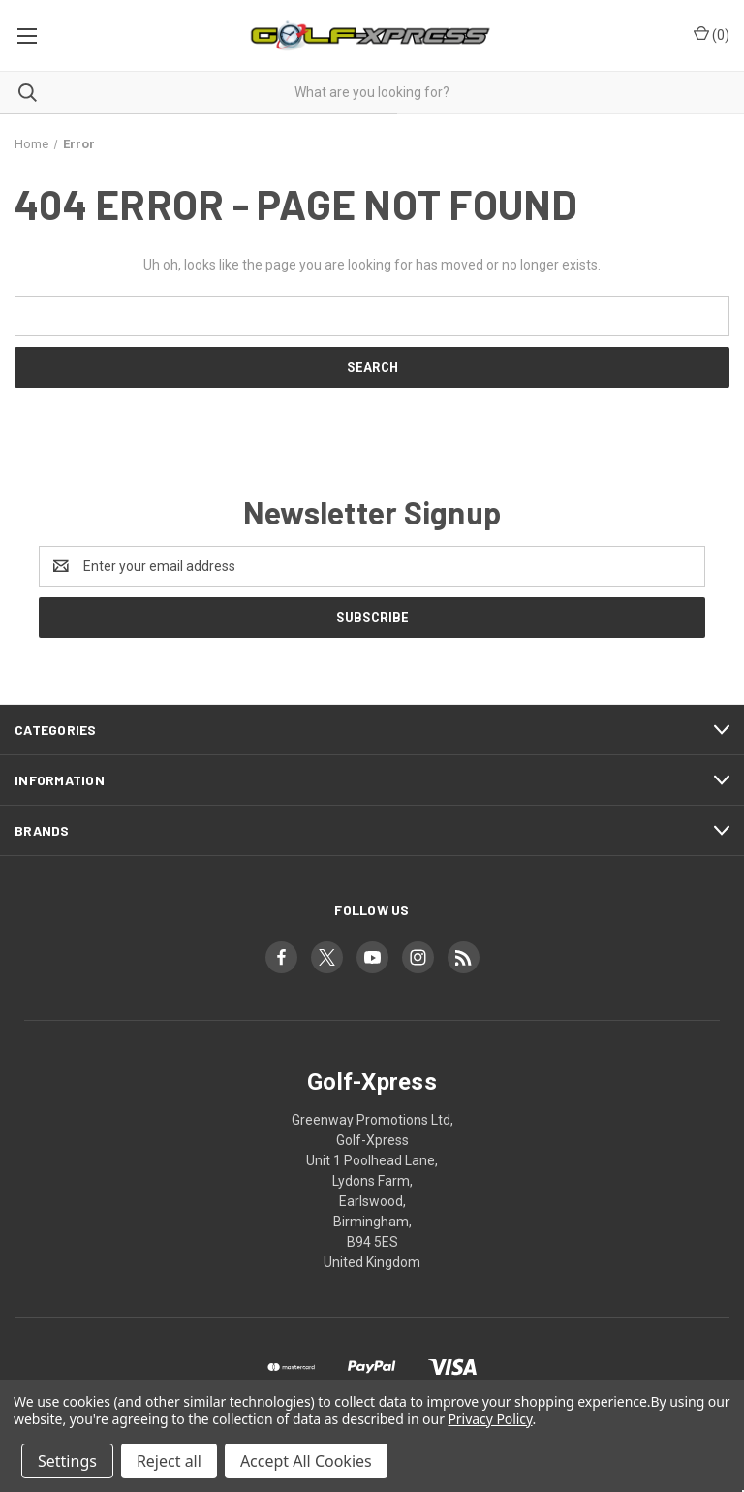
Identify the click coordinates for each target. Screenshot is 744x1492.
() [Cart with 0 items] (711, 34)
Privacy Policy (490, 1419)
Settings (67, 1461)
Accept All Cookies (306, 1461)
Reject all (169, 1461)
